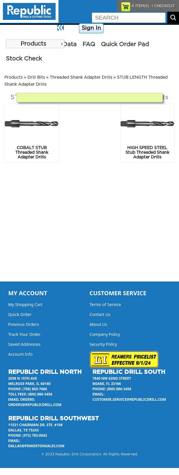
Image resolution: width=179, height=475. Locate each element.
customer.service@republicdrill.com (129, 399)
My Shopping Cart (25, 304)
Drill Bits (36, 77)
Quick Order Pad (125, 44)
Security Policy (103, 344)
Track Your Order (24, 334)
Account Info (20, 354)
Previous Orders (23, 324)
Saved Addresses (24, 344)
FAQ (88, 44)
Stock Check (24, 59)
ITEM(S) (140, 6)
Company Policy (120, 28)
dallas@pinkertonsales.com (36, 445)
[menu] (35, 43)
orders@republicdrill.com (34, 404)
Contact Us (147, 28)
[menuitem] (35, 44)
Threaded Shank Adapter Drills (81, 77)
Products (33, 44)
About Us (169, 28)
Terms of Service (105, 304)
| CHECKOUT (163, 6)
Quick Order (20, 314)
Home (72, 28)
